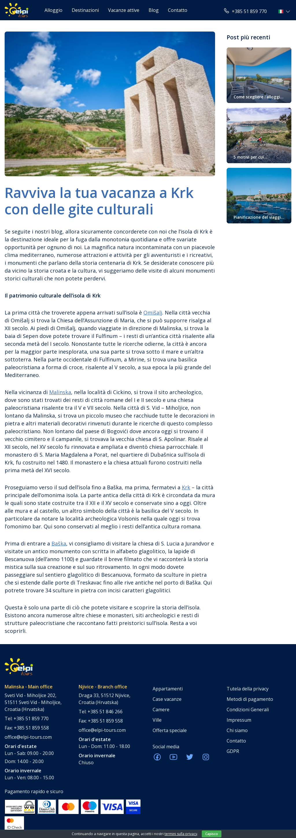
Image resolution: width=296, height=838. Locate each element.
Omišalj (152, 312)
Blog (154, 10)
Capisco (211, 833)
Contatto (177, 10)
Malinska (60, 392)
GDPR (233, 751)
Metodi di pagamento (250, 699)
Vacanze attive (123, 10)
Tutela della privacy (248, 689)
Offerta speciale (170, 730)
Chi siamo (237, 730)
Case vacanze (167, 699)
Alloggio (53, 10)
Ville (157, 720)
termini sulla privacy (180, 833)
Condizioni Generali (248, 709)
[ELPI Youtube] (173, 759)
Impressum (239, 720)
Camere (161, 709)
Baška (58, 543)
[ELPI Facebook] (157, 759)
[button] (284, 11)
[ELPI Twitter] (189, 759)
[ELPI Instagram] (205, 759)
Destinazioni (85, 10)
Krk (186, 487)
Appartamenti (168, 689)
